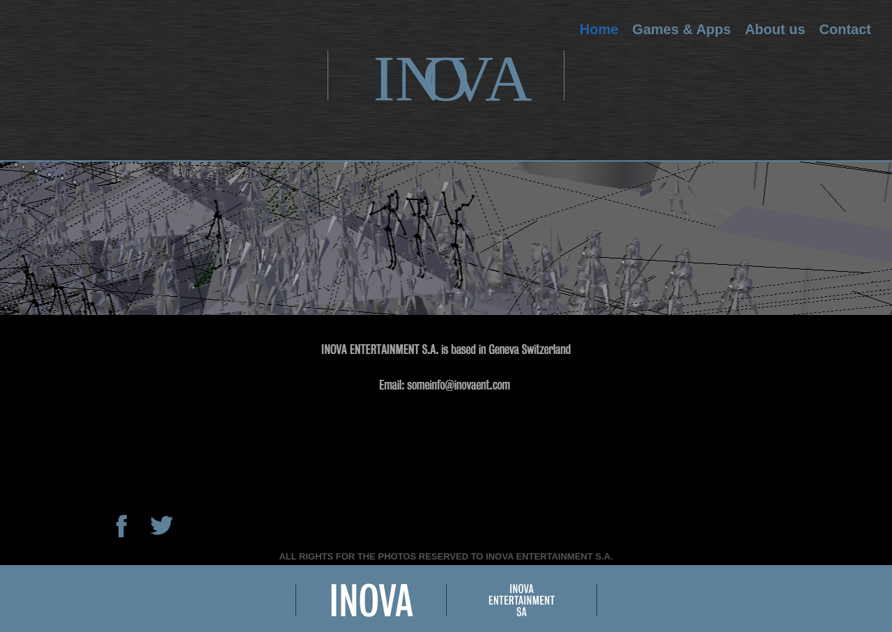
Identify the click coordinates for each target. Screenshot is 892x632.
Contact (845, 29)
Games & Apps (681, 29)
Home (599, 29)
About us (775, 29)
